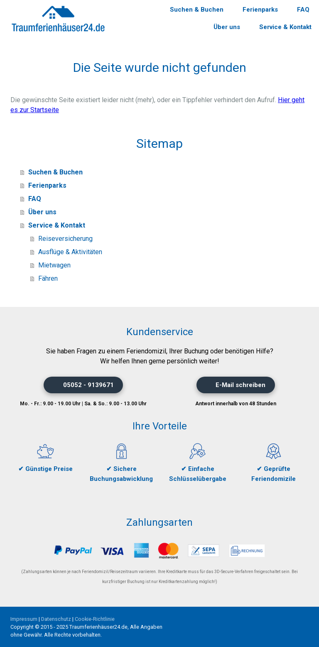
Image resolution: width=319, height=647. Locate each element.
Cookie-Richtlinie (95, 619)
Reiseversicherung (65, 239)
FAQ (303, 9)
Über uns (226, 27)
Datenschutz (56, 619)
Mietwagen (54, 265)
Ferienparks (260, 9)
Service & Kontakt (285, 27)
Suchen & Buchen (196, 9)
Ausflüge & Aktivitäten (70, 252)
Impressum (23, 619)
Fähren (48, 278)
